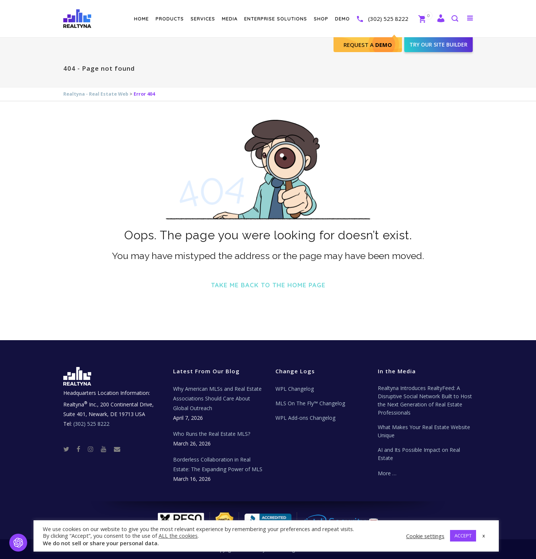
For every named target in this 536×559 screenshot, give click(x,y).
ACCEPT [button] (463, 535)
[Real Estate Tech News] (117, 448)
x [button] (483, 535)
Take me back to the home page (268, 285)
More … (387, 473)
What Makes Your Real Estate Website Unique (424, 431)
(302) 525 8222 (388, 18)
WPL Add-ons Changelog (305, 417)
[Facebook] (81, 448)
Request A (368, 44)
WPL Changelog (294, 388)
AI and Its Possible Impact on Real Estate (419, 453)
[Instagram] (93, 448)
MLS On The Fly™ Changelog (310, 403)
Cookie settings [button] (425, 536)
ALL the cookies (178, 535)
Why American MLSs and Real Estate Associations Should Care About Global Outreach (217, 398)
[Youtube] (106, 448)
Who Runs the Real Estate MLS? (211, 433)
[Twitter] (69, 448)
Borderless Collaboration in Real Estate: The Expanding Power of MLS (217, 464)
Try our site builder (438, 44)
